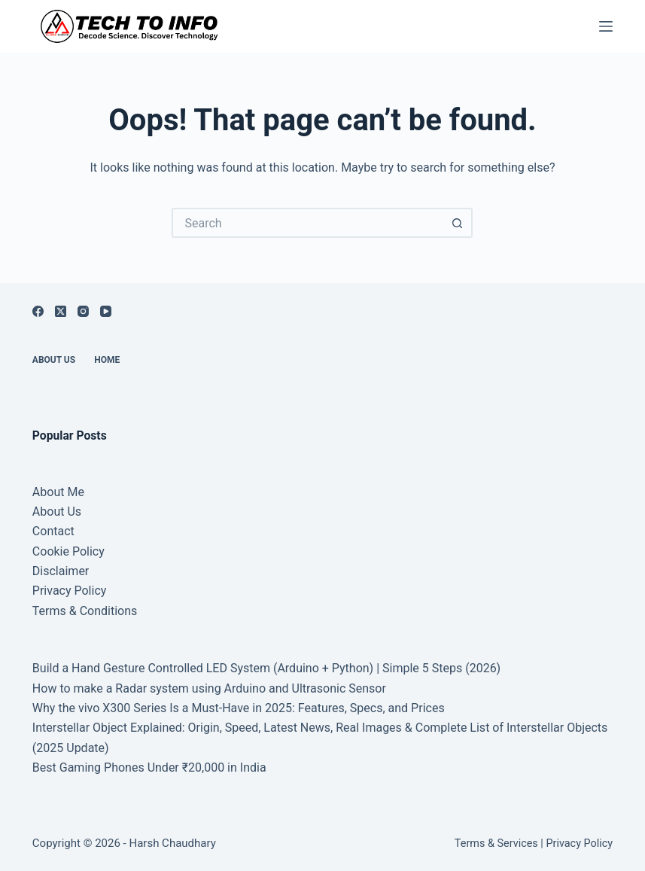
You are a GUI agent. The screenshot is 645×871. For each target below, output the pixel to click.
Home (107, 360)
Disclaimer (60, 571)
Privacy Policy (69, 590)
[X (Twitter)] (60, 311)
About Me (58, 492)
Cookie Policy (68, 551)
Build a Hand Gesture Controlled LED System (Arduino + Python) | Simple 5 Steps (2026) (266, 668)
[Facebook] (38, 311)
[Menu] (606, 26)
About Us (53, 360)
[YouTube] (105, 311)
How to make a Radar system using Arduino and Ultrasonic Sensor (209, 688)
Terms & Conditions (85, 611)
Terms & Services (496, 843)
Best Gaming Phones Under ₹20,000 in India (149, 767)
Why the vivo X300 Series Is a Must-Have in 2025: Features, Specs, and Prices (238, 708)
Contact (53, 531)
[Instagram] (83, 311)
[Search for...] (307, 223)
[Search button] (458, 223)
